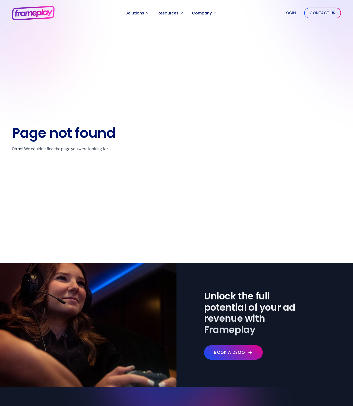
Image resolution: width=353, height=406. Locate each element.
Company (204, 13)
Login (290, 12)
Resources (170, 13)
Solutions (137, 13)
